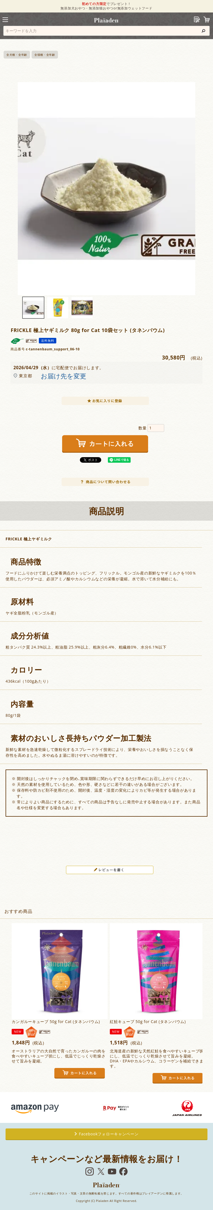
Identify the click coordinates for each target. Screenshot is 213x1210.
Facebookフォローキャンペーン (107, 1133)
